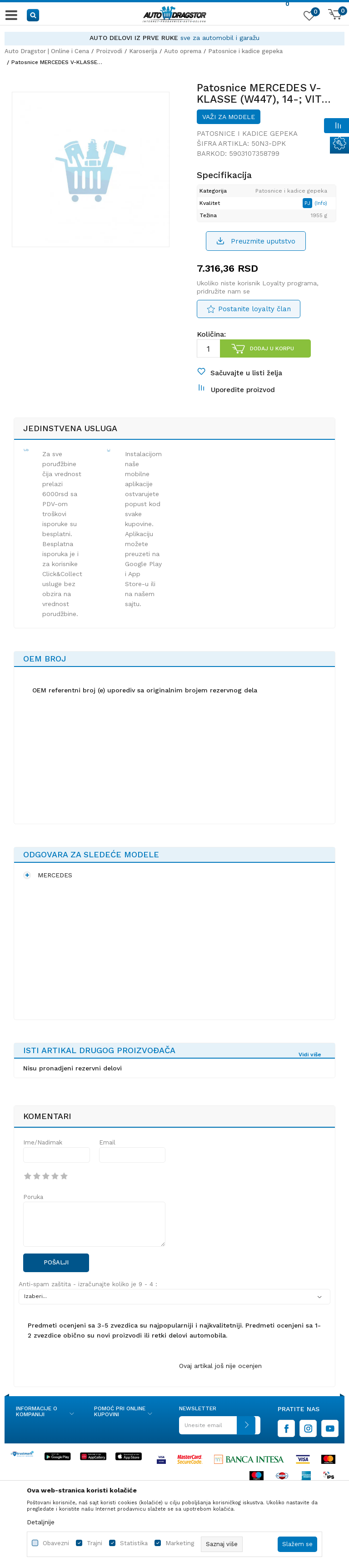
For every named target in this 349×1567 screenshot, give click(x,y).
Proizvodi (109, 51)
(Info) (324, 210)
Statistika (134, 1543)
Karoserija (143, 51)
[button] (33, 15)
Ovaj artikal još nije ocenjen (220, 1379)
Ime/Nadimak (42, 1156)
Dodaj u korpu (271, 355)
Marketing (179, 1543)
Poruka (33, 1211)
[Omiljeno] (308, 17)
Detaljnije (41, 1522)
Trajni (94, 1543)
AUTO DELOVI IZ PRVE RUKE (134, 37)
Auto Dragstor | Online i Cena (47, 51)
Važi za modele (228, 122)
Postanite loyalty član (254, 316)
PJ (311, 209)
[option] (174, 38)
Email (107, 1156)
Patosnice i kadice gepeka (245, 51)
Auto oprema (182, 51)
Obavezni (56, 1543)
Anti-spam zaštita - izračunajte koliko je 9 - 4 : (88, 1298)
